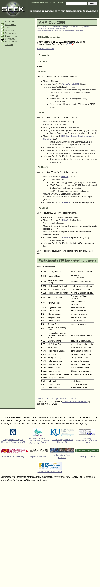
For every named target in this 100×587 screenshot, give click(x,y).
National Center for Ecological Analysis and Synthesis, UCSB (37, 440)
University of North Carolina (62, 456)
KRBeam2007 (41, 28)
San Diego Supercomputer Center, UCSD (87, 440)
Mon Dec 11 (43, 72)
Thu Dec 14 (43, 208)
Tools (7, 27)
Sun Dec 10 (43, 62)
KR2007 (87, 27)
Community (10, 39)
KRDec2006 (80, 30)
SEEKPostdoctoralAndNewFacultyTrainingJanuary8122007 (56, 30)
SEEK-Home (10, 22)
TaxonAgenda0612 (70, 84)
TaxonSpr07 (71, 27)
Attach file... (76, 398)
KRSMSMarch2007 (59, 27)
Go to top (41, 398)
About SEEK (10, 24)
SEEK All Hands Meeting (49, 37)
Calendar (9, 45)
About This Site (11, 42)
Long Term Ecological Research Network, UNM (13, 440)
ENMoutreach (60, 28)
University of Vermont (87, 456)
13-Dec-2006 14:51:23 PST (75, 401)
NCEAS (69, 44)
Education (9, 30)
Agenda (43, 55)
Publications (10, 33)
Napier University (37, 456)
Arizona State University (13, 456)
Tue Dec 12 (43, 112)
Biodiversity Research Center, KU (62, 440)
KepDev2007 (51, 28)
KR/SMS (64, 177)
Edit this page (52, 398)
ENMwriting (79, 27)
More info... (65, 398)
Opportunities (11, 36)
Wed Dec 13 (43, 167)
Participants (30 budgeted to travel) (67, 260)
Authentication (47, 27)
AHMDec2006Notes (45, 49)
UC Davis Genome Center (50, 471)
